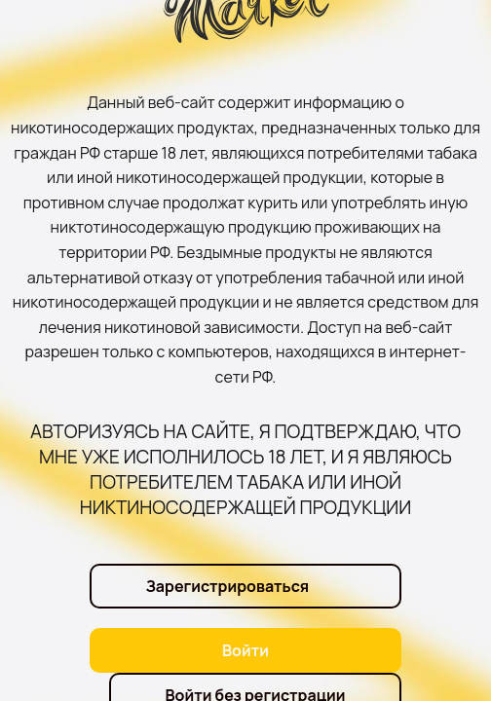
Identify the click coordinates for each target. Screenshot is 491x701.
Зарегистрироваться (227, 586)
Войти (245, 650)
